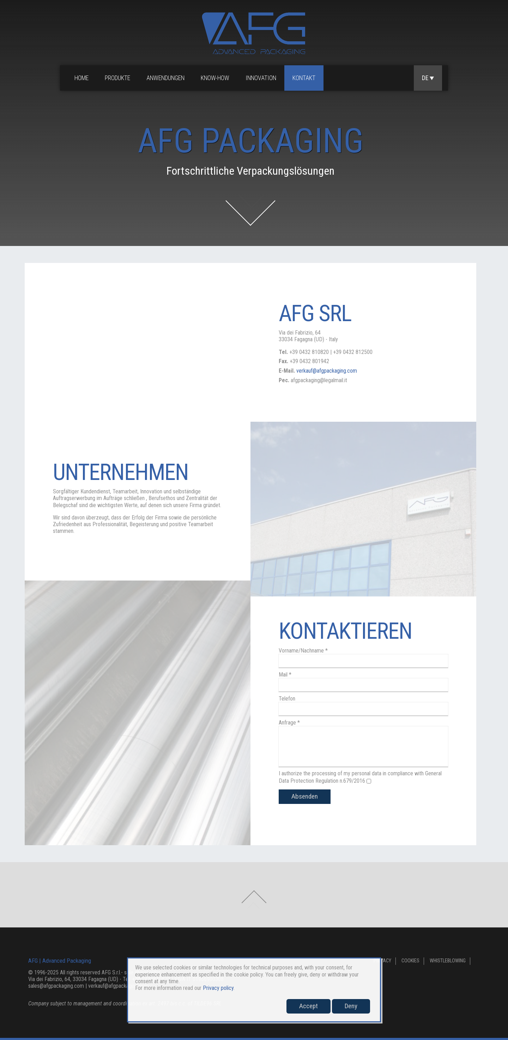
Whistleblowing (448, 961)
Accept (308, 1006)
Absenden (304, 796)
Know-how (215, 78)
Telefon (287, 698)
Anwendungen (165, 78)
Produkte (117, 78)
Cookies (410, 961)
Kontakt (303, 78)
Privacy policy (218, 988)
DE (428, 78)
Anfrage (289, 722)
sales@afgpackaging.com (56, 985)
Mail (285, 674)
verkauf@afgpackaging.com (326, 370)
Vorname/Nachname (303, 650)
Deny (351, 1006)
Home (81, 78)
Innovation (261, 78)
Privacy (382, 961)
